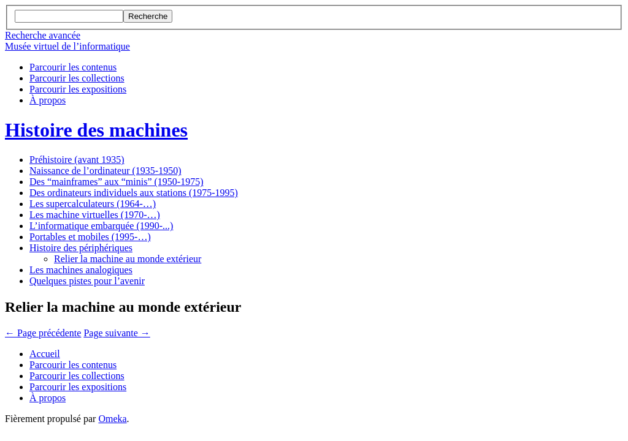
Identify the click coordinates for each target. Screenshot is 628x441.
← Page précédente (43, 333)
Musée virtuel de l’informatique (67, 46)
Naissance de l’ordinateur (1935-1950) (105, 170)
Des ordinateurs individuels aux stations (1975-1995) (133, 192)
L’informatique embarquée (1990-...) (101, 226)
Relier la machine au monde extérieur (127, 259)
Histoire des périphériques (80, 248)
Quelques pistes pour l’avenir (87, 281)
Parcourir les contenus (73, 67)
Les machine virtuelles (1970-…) (94, 214)
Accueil (44, 354)
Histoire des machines (96, 130)
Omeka (112, 418)
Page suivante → (116, 333)
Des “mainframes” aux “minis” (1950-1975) (116, 181)
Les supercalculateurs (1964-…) (92, 203)
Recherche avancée (42, 35)
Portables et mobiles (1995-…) (90, 237)
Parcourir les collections (76, 78)
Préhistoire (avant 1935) (76, 159)
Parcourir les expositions (77, 89)
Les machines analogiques (80, 270)
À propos (47, 100)
